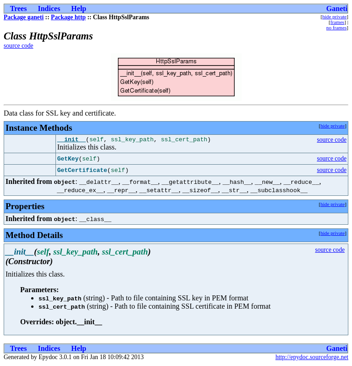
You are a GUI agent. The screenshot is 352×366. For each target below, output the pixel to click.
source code (18, 45)
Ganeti (336, 8)
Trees (18, 8)
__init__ (71, 140)
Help (78, 8)
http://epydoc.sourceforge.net (311, 358)
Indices (49, 8)
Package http (68, 17)
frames (337, 22)
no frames (336, 27)
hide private (334, 16)
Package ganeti (24, 17)
